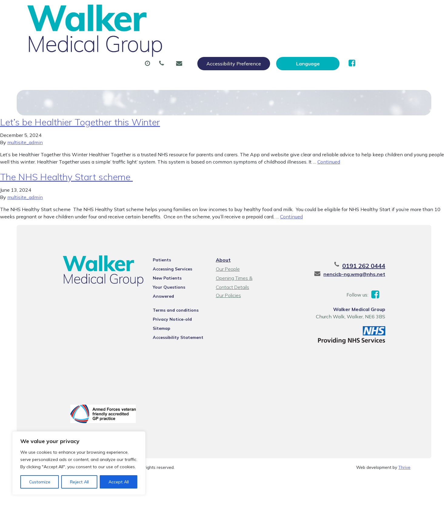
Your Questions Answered (173, 286)
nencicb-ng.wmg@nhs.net (369, 273)
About (113, 30)
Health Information (129, 51)
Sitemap (155, 320)
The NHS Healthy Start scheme (66, 176)
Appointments (160, 30)
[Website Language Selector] (373, 11)
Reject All (79, 482)
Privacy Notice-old (165, 310)
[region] (78, 463)
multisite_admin (25, 142)
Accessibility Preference (299, 11)
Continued (328, 161)
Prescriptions (212, 30)
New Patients (351, 30)
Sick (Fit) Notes (265, 30)
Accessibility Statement (171, 329)
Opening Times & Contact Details (242, 278)
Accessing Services (166, 268)
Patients (155, 259)
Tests (310, 30)
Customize (39, 482)
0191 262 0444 (378, 265)
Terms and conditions (169, 301)
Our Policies (227, 295)
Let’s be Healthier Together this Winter (80, 121)
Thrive (404, 468)
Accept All (119, 482)
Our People (227, 268)
